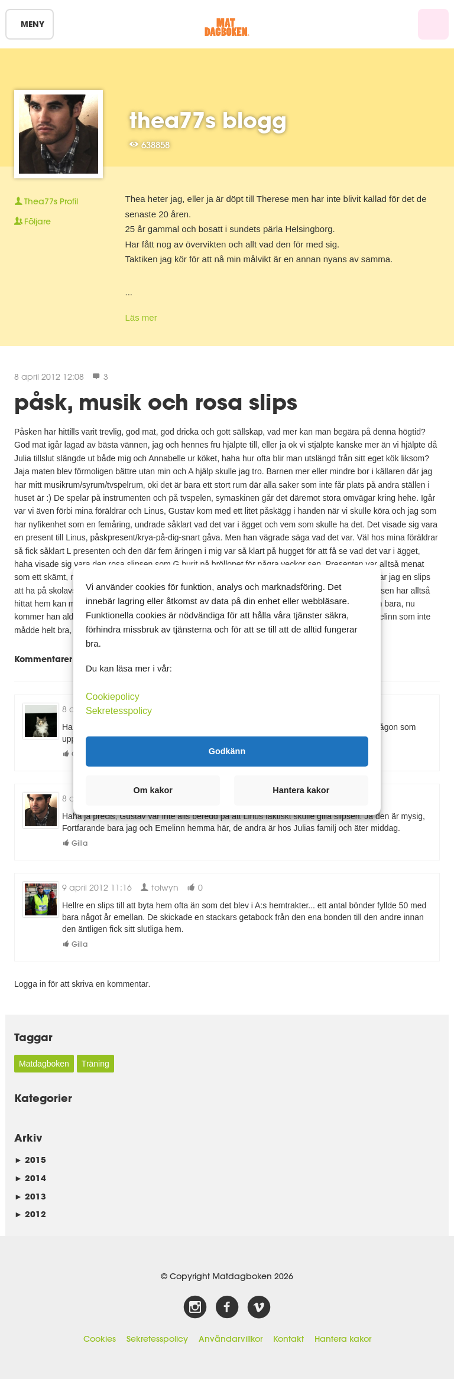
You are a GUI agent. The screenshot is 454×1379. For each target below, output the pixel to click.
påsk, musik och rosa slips (155, 401)
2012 (30, 1214)
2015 (30, 1159)
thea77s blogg (208, 120)
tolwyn (159, 887)
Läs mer (141, 317)
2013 (30, 1196)
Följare (32, 221)
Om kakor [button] (153, 790)
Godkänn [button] (227, 751)
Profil (46, 201)
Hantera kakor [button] (301, 790)
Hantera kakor (342, 1339)
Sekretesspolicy (157, 1339)
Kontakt (288, 1339)
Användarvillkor (230, 1339)
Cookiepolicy (113, 696)
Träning (95, 1063)
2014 (30, 1178)
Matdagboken (44, 1063)
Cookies (99, 1339)
